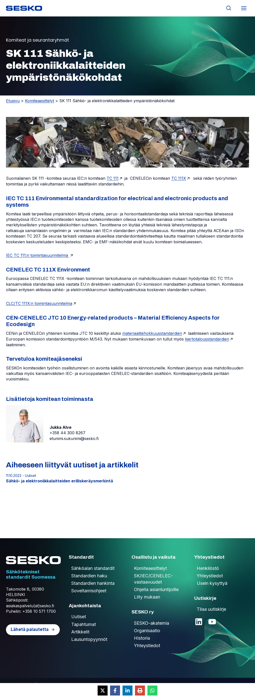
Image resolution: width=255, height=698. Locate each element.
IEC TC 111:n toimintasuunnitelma (37, 255)
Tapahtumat (83, 624)
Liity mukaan (147, 597)
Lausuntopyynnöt (89, 639)
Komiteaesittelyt (39, 100)
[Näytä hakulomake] (228, 8)
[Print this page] (140, 691)
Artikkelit (80, 631)
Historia (142, 638)
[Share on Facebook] (115, 691)
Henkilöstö (208, 568)
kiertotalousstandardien (207, 339)
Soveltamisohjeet (88, 590)
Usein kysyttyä (212, 583)
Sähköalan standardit (93, 568)
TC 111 (113, 178)
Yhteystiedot (147, 645)
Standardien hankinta (93, 583)
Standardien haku (89, 575)
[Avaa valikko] (243, 8)
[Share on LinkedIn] (127, 691)
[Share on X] (103, 691)
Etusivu (13, 100)
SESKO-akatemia (151, 623)
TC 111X (178, 178)
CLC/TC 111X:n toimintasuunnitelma (39, 303)
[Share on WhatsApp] (152, 691)
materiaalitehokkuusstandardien (152, 333)
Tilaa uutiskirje (211, 609)
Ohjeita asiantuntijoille (156, 589)
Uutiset (78, 616)
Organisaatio (147, 630)
